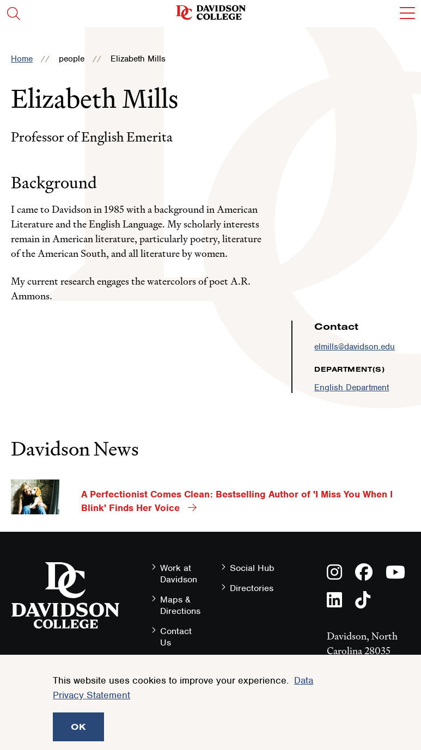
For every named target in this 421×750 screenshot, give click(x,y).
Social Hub (252, 568)
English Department (351, 387)
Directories (251, 588)
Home (22, 58)
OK (78, 726)
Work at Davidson (178, 573)
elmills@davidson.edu (354, 346)
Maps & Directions (180, 605)
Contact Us (176, 636)
